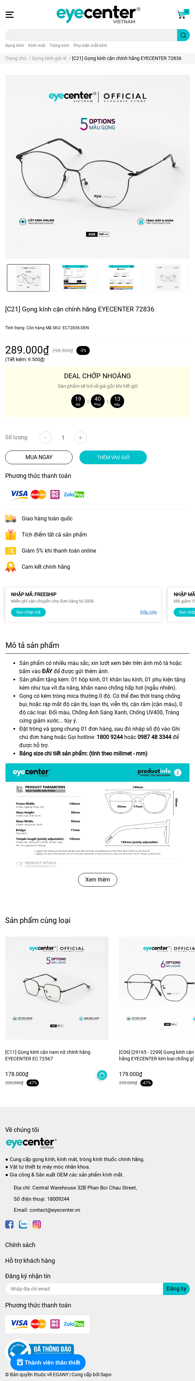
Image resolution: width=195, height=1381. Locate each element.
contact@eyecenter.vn (55, 1210)
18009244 (58, 1199)
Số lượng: (17, 437)
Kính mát (36, 45)
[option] (28, 278)
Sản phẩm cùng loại (38, 920)
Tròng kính (59, 45)
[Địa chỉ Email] (97, 1289)
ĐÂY (47, 671)
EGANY (60, 1374)
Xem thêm (97, 879)
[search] (183, 35)
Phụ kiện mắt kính (90, 45)
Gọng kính (14, 45)
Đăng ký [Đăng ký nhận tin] (176, 1288)
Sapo (105, 1374)
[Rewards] (48, 1362)
